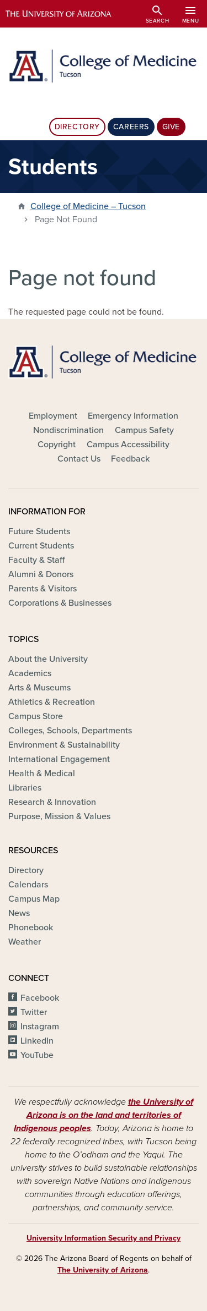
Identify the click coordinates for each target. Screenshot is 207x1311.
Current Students (41, 545)
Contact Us (78, 458)
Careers (131, 126)
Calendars (28, 884)
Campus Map (34, 898)
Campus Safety (144, 430)
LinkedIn (37, 1040)
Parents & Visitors (42, 588)
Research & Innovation (52, 802)
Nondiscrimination (68, 430)
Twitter (33, 1012)
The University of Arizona (102, 1270)
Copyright (57, 444)
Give (171, 126)
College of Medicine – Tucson (88, 206)
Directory (77, 126)
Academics (29, 673)
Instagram (39, 1026)
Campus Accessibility (128, 444)
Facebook (39, 997)
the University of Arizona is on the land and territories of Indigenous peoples (103, 1115)
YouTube (37, 1055)
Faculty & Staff (36, 560)
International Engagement (59, 759)
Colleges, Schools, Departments (70, 730)
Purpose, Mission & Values (59, 816)
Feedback (130, 458)
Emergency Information (133, 415)
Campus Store (35, 716)
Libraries (24, 787)
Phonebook (30, 927)
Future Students (39, 531)
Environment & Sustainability (64, 744)
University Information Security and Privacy (103, 1238)
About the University (48, 659)
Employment (53, 415)
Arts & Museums (39, 687)
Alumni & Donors (40, 574)
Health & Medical (41, 773)
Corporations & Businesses (60, 602)
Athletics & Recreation (51, 701)
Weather (24, 941)
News (19, 913)
